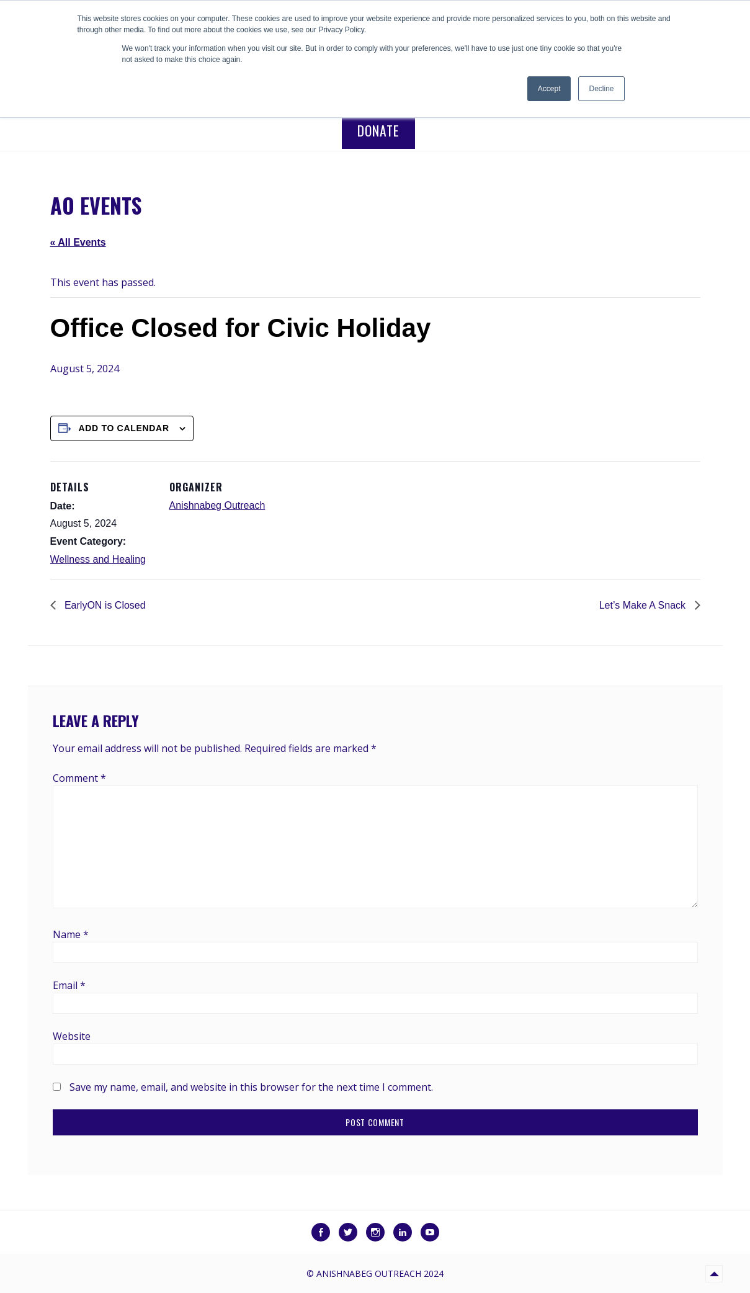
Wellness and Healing (98, 559)
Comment (79, 778)
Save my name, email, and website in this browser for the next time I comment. (251, 1087)
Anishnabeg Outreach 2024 (380, 1273)
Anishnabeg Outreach (217, 505)
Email (69, 985)
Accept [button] (549, 88)
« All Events (78, 242)
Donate (378, 130)
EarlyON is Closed (104, 605)
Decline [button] (601, 88)
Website (72, 1036)
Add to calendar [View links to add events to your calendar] (123, 428)
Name (71, 934)
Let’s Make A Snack (644, 605)
